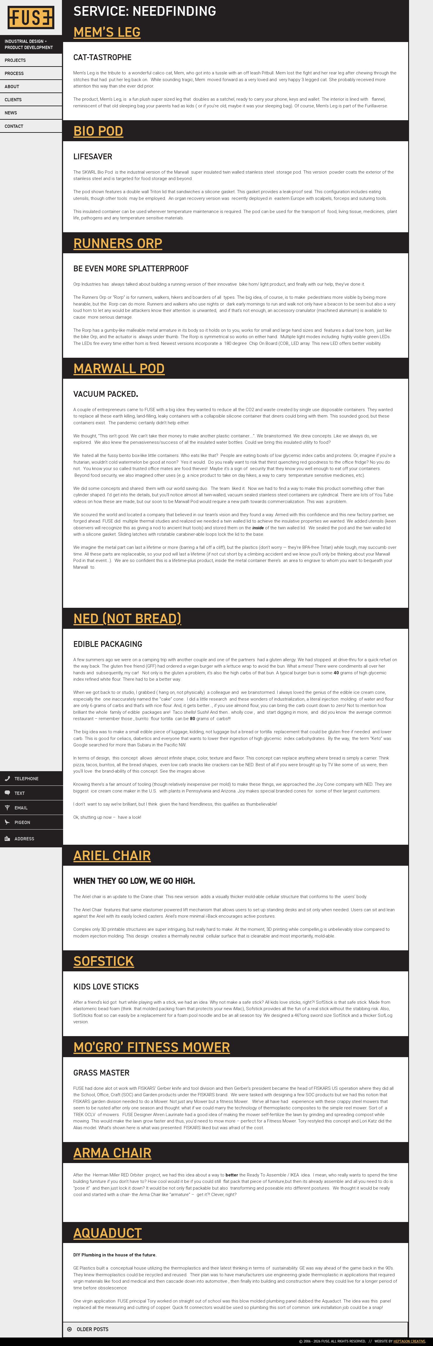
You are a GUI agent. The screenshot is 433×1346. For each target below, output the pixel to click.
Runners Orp (117, 244)
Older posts (92, 1329)
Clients (13, 100)
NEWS (11, 113)
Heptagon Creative (409, 1341)
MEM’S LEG (107, 33)
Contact (14, 126)
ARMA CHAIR (112, 1154)
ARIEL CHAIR (112, 856)
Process (14, 73)
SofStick (103, 962)
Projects (15, 60)
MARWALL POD (119, 369)
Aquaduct (107, 1234)
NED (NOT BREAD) (127, 619)
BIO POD (98, 132)
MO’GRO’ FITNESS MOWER (151, 1048)
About (12, 87)
